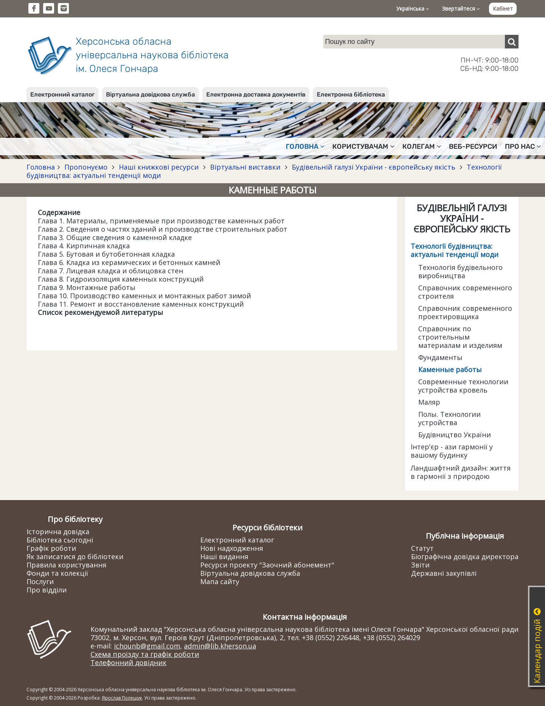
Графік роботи (51, 548)
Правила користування (66, 564)
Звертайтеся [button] (461, 8)
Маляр (429, 402)
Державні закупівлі (443, 573)
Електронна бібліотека (351, 94)
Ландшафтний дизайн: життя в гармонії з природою (461, 472)
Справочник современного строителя (465, 292)
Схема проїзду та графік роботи (144, 654)
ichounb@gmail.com (147, 645)
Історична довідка (57, 531)
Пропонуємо (85, 166)
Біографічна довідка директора (465, 556)
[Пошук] (512, 41)
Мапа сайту (219, 581)
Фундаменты (440, 357)
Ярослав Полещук (122, 698)
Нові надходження (231, 548)
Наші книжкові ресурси (159, 166)
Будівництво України (454, 434)
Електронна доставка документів (255, 94)
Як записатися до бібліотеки (74, 556)
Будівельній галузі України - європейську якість (373, 166)
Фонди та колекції (57, 573)
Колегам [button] (421, 146)
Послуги (40, 581)
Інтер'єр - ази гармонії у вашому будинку (452, 451)
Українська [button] (412, 8)
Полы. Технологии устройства (449, 418)
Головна (40, 166)
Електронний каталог (62, 94)
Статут (422, 548)
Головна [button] (305, 146)
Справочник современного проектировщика (465, 312)
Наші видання (224, 556)
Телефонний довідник (128, 662)
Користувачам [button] (363, 146)
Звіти (420, 564)
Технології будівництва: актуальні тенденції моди (454, 250)
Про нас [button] (523, 146)
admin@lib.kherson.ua (220, 645)
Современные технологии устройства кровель (463, 385)
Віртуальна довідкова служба (150, 94)
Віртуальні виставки (245, 166)
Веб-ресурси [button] (473, 146)
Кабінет (503, 8)
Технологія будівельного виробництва (460, 271)
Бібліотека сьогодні (59, 539)
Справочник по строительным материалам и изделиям (460, 336)
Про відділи (46, 589)
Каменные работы (450, 369)
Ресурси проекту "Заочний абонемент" (267, 564)
